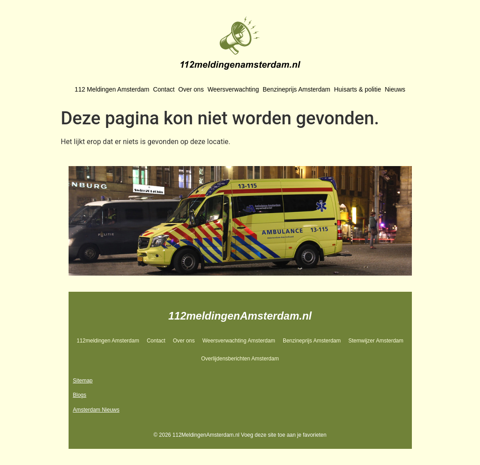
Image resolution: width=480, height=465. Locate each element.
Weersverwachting (233, 89)
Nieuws (395, 89)
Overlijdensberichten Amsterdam (240, 358)
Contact (163, 89)
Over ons (191, 89)
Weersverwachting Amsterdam (238, 341)
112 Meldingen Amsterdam (112, 89)
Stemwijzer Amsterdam (375, 341)
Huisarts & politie (357, 89)
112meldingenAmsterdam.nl (239, 316)
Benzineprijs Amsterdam (296, 89)
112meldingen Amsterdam (108, 341)
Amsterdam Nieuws (96, 410)
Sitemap (83, 380)
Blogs (79, 395)
